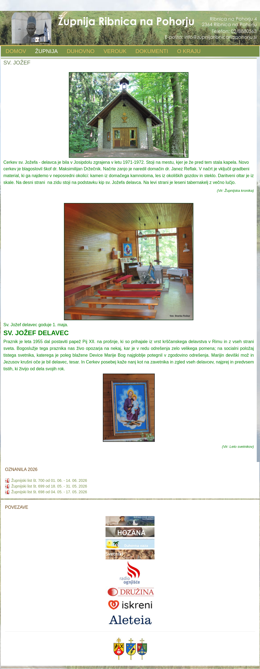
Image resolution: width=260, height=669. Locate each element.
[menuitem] (16, 52)
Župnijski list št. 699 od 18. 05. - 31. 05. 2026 (49, 486)
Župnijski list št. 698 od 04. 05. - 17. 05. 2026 (49, 492)
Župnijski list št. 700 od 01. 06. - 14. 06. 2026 (49, 480)
